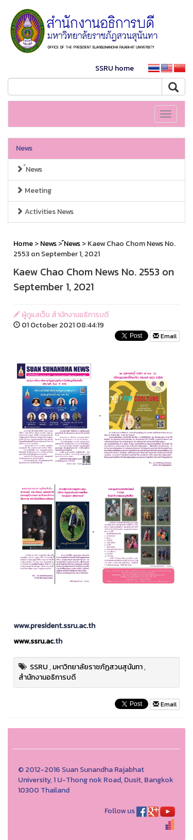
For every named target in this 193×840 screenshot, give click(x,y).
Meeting (33, 190)
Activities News (45, 211)
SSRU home (114, 68)
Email (165, 336)
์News (29, 169)
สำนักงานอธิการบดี (47, 677)
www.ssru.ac (33, 641)
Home (23, 243)
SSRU (39, 667)
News (24, 148)
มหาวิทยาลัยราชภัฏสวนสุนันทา (97, 667)
